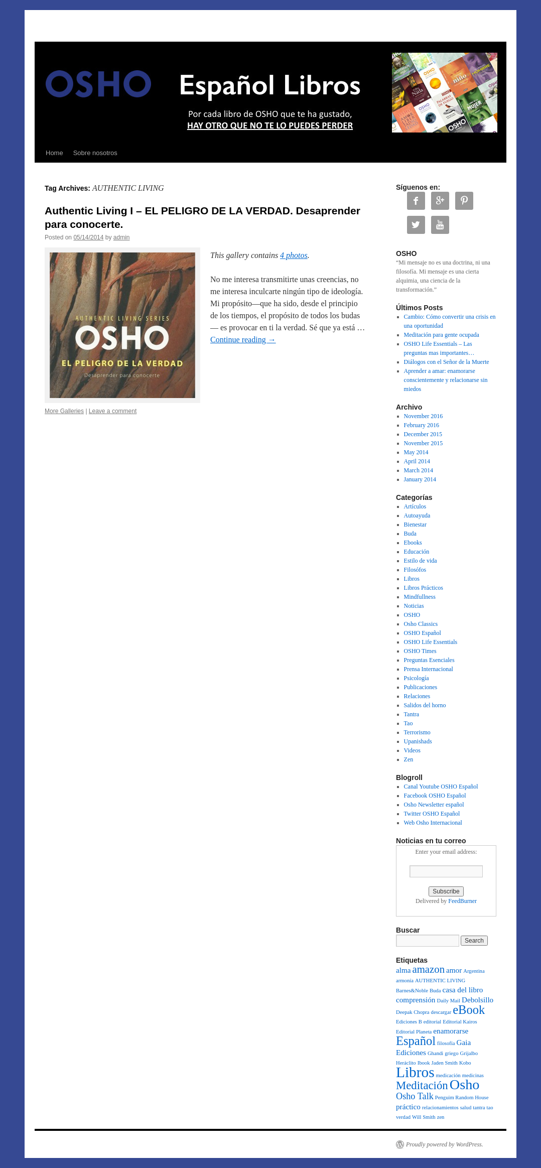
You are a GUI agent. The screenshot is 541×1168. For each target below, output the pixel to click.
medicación (448, 1075)
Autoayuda (417, 515)
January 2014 (420, 479)
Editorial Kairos (460, 1021)
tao (489, 1107)
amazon (429, 969)
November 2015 (423, 443)
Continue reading (243, 339)
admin (121, 237)
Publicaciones (421, 687)
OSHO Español (422, 632)
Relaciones (417, 696)
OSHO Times (420, 651)
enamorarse (450, 1030)
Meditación (422, 1085)
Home (54, 153)
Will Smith (424, 1117)
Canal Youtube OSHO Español (441, 786)
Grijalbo (469, 1053)
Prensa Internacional (428, 669)
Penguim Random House (462, 1097)
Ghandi (435, 1053)
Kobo (465, 1063)
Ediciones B (409, 1021)
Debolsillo (477, 999)
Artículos (415, 506)
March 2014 (418, 470)
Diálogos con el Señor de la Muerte (446, 361)
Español (416, 1041)
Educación (417, 551)
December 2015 (423, 434)
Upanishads (418, 741)
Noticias (414, 605)
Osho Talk (415, 1096)
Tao (408, 723)
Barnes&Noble (412, 990)
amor (454, 970)
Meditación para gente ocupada (441, 334)
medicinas (473, 1075)
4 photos (294, 255)
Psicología (416, 678)
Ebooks (413, 542)
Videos (412, 750)
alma (403, 970)
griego (451, 1053)
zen (441, 1117)
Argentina (473, 971)
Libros (412, 578)
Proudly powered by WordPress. (444, 1144)
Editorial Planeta (414, 1031)
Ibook (424, 1063)
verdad (403, 1117)
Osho (465, 1084)
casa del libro (462, 989)
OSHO (412, 614)
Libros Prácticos (423, 587)
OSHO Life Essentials (431, 641)
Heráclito (406, 1063)
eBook (469, 1009)
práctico (408, 1106)
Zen (409, 759)
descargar (441, 1012)
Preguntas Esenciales (429, 660)
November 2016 (423, 416)
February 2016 (421, 425)
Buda (410, 533)
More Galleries (64, 411)
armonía (405, 980)
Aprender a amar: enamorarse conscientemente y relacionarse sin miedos (446, 380)
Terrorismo (417, 732)
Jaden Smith (445, 1063)
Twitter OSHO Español (432, 813)
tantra (479, 1107)
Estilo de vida (420, 560)
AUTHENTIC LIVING (440, 980)
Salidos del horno (425, 705)
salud (466, 1107)
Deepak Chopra (413, 1012)
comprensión (415, 999)
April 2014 (417, 461)
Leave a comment (113, 411)
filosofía (446, 1043)
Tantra (411, 714)
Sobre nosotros (95, 153)
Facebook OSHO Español (435, 795)
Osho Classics (421, 623)
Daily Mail (448, 1000)
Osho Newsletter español (434, 804)
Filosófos (415, 569)
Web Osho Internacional (433, 822)
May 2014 (416, 452)
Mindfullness (420, 596)
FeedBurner (462, 900)
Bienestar (415, 524)
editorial (433, 1021)
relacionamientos (440, 1107)
